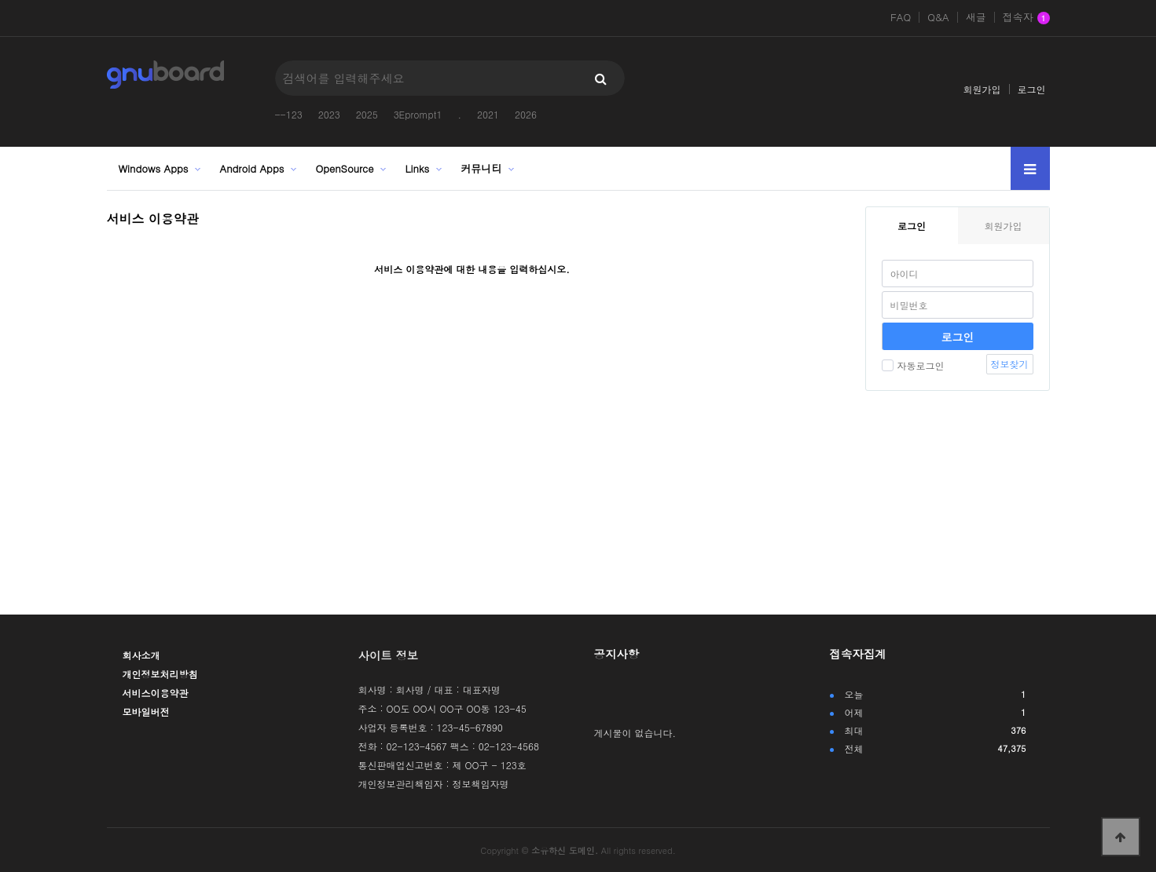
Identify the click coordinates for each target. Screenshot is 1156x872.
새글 (976, 17)
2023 (329, 114)
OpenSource (344, 168)
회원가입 (982, 89)
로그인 (1032, 89)
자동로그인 (913, 365)
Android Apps (251, 168)
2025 (367, 114)
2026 (526, 114)
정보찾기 (1010, 363)
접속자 (1026, 18)
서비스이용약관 (156, 692)
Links (418, 168)
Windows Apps (154, 168)
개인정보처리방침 (160, 673)
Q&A (938, 17)
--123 (289, 114)
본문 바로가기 (0, 0)
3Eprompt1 (418, 114)
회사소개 (141, 655)
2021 (488, 114)
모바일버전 (146, 711)
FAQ (900, 17)
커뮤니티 (481, 168)
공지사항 (617, 654)
